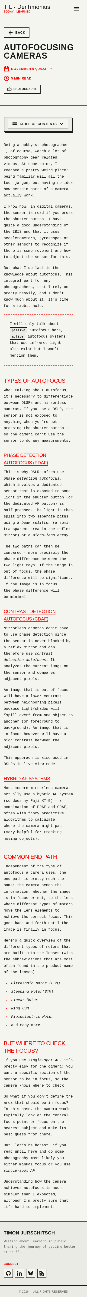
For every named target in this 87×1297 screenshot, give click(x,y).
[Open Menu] (76, 9)
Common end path (30, 856)
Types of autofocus (34, 380)
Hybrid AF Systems (27, 778)
